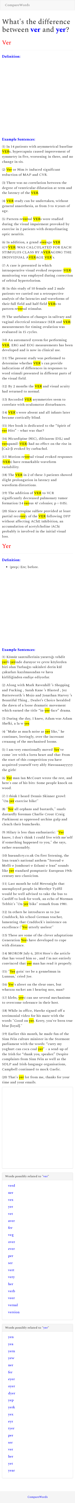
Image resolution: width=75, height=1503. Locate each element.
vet (10, 1213)
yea (10, 1344)
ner (10, 1192)
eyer (11, 1379)
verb (11, 1291)
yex (10, 1414)
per (10, 1256)
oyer (11, 1386)
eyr (10, 1421)
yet (10, 1463)
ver (36, 29)
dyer (11, 1393)
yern (11, 1351)
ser (10, 1263)
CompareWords (17, 5)
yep (11, 1400)
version (13, 1312)
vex (10, 1199)
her (10, 1284)
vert (11, 1270)
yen (11, 1337)
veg (11, 1234)
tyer (11, 1428)
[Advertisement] (37, 98)
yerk (11, 1407)
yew (11, 1358)
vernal (13, 1305)
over (11, 1242)
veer (11, 1298)
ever (11, 1248)
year (11, 1470)
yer (61, 29)
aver (11, 1221)
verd (11, 1185)
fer (10, 1227)
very (11, 1277)
